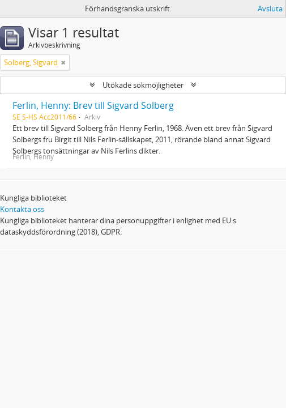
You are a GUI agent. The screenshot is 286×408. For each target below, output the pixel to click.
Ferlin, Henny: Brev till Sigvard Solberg (93, 105)
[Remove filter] (63, 62)
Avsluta (270, 8)
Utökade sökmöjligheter (143, 85)
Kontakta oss (22, 209)
